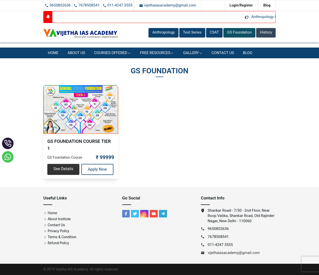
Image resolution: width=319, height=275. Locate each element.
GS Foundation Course (64, 157)
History (266, 32)
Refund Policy (56, 243)
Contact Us (223, 53)
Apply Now (97, 169)
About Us (76, 53)
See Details (63, 168)
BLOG (247, 53)
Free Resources (157, 53)
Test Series (192, 32)
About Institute (57, 219)
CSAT (214, 32)
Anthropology (163, 32)
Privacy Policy (56, 231)
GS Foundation (239, 32)
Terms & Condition (59, 237)
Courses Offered (112, 53)
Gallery (193, 53)
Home (53, 53)
